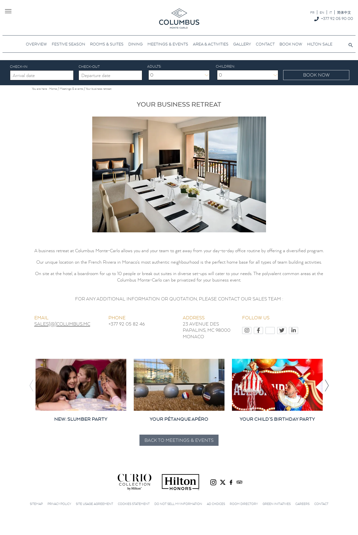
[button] (326, 385)
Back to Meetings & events (179, 439)
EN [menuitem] (322, 12)
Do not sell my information (178, 503)
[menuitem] (312, 12)
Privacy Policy (59, 503)
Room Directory (244, 503)
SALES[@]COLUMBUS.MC (62, 323)
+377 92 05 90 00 (337, 18)
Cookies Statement (134, 503)
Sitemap (36, 503)
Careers (302, 503)
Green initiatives (277, 503)
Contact (321, 503)
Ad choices (216, 503)
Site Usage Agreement (94, 503)
